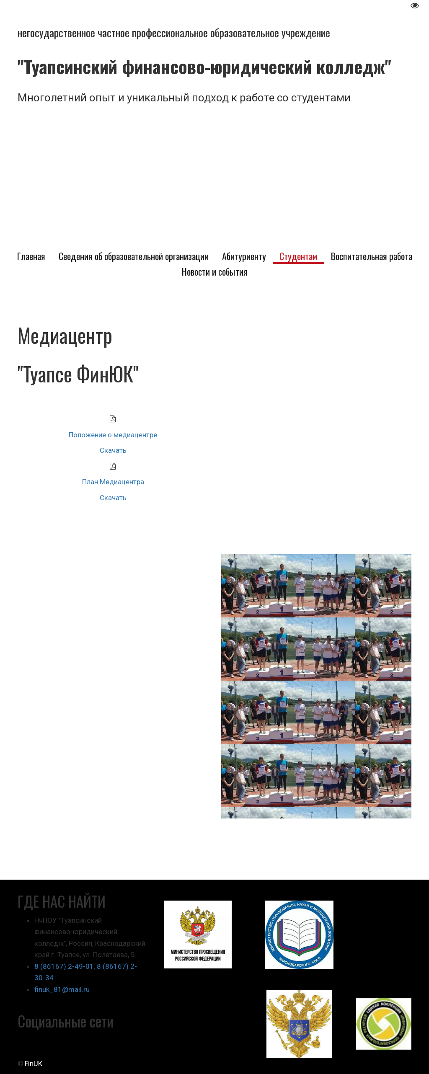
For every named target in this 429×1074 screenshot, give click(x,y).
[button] (133, 256)
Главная (31, 256)
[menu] (214, 264)
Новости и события (215, 271)
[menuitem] (31, 256)
